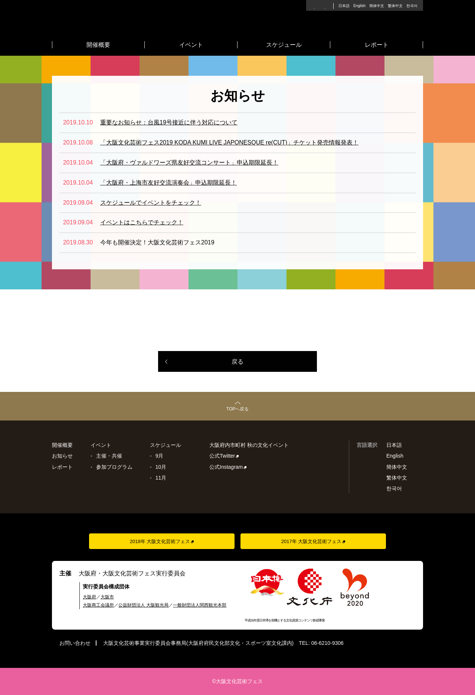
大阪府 (89, 597)
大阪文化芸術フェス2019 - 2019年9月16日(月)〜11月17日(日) (237, 22)
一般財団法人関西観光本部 (199, 605)
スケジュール (284, 45)
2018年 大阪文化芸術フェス (160, 541)
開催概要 (98, 45)
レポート (377, 45)
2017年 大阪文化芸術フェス (311, 541)
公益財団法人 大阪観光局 (143, 605)
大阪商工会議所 (98, 605)
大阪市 (107, 597)
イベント (191, 45)
